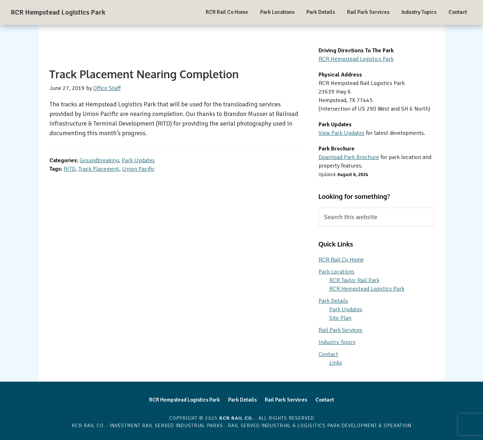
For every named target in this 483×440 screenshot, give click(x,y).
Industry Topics (337, 342)
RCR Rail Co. (236, 418)
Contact (328, 354)
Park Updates (138, 160)
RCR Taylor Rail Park (354, 280)
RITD (69, 169)
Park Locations (337, 271)
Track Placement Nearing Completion (144, 74)
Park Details (333, 300)
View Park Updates (341, 133)
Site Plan (340, 318)
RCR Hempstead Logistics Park (58, 12)
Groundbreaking (99, 160)
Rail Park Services (340, 330)
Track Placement (98, 169)
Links (335, 362)
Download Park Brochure (349, 157)
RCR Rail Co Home (341, 259)
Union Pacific (138, 169)
